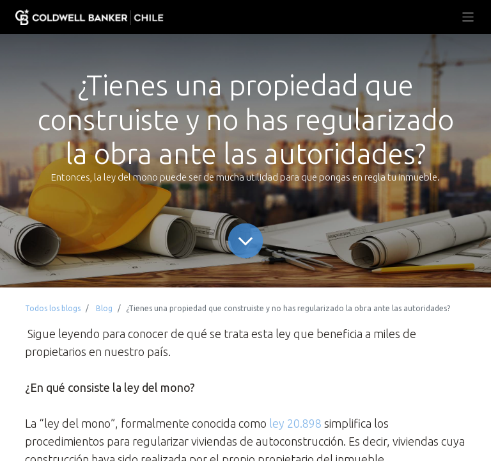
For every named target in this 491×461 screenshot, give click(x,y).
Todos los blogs (53, 308)
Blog (104, 308)
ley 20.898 (295, 423)
